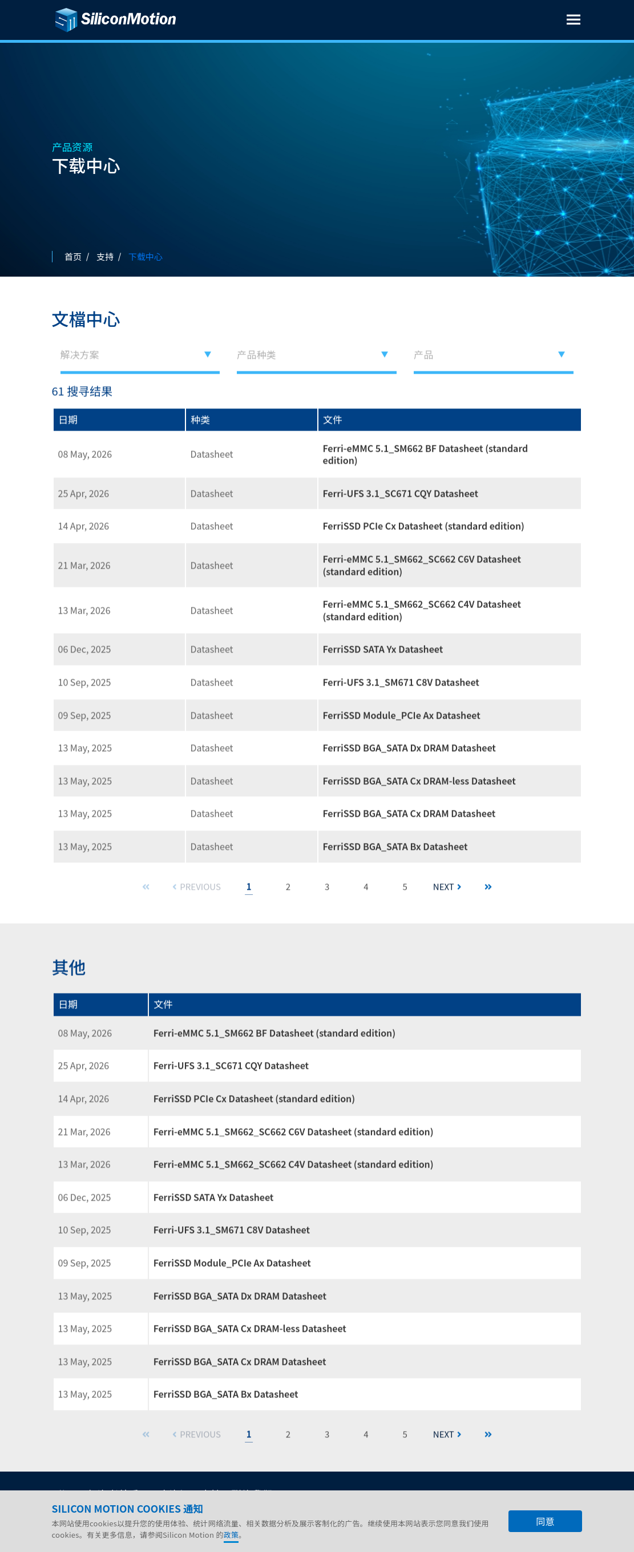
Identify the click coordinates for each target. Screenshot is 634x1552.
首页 (73, 256)
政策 (231, 1534)
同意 (545, 1521)
